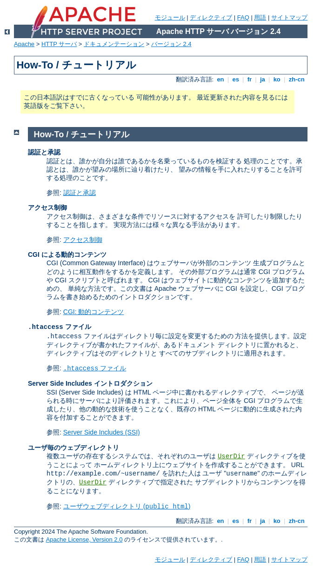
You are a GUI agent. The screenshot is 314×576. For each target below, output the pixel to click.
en (220, 79)
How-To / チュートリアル (82, 134)
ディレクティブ (211, 17)
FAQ (243, 17)
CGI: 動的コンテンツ (93, 311)
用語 (260, 17)
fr (250, 79)
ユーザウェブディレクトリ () (127, 506)
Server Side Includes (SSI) (101, 432)
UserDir (231, 456)
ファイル (95, 368)
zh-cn (296, 79)
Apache (24, 43)
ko (277, 79)
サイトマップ (289, 17)
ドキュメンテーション (114, 43)
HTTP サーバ (59, 43)
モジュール (170, 17)
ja (262, 79)
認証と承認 (79, 192)
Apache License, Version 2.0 (84, 539)
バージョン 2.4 (171, 43)
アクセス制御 (82, 239)
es (236, 79)
